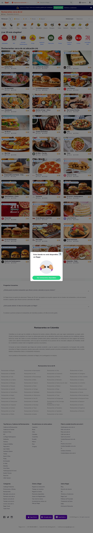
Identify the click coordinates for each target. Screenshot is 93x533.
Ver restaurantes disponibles (46, 278)
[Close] (60, 254)
